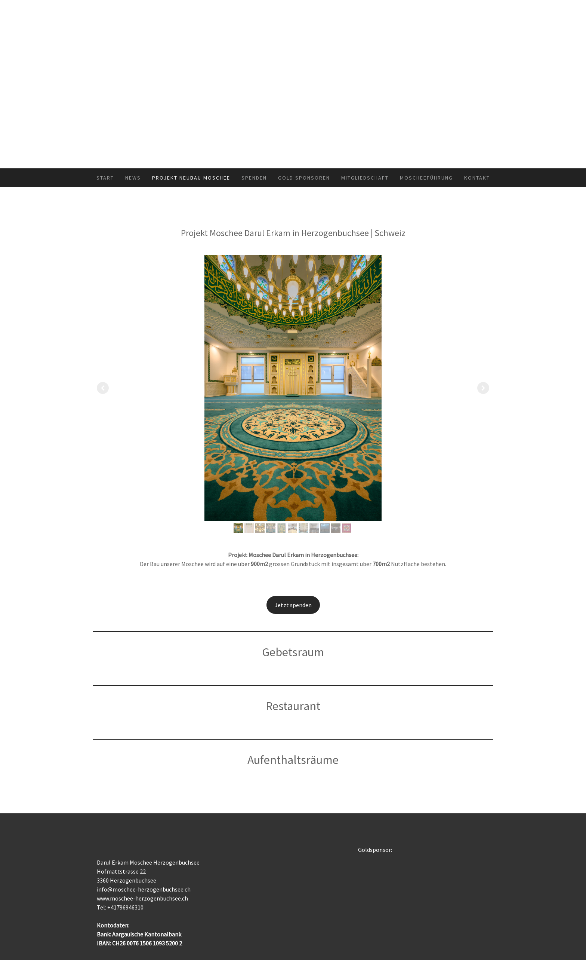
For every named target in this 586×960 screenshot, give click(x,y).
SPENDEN (254, 177)
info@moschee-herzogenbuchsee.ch (144, 889)
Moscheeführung (426, 177)
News (133, 177)
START (105, 177)
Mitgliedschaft (365, 177)
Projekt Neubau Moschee (191, 177)
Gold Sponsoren (304, 177)
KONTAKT (477, 177)
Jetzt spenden (293, 605)
